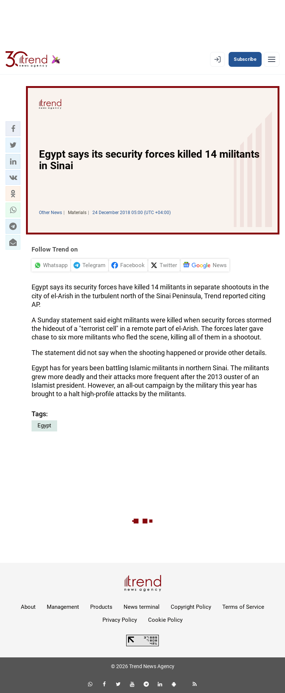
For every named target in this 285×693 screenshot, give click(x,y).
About (28, 607)
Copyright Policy (191, 607)
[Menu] (271, 59)
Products (101, 607)
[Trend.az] (33, 59)
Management (63, 607)
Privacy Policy (119, 620)
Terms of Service (243, 607)
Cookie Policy (165, 620)
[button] (13, 129)
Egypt (44, 425)
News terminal (142, 607)
